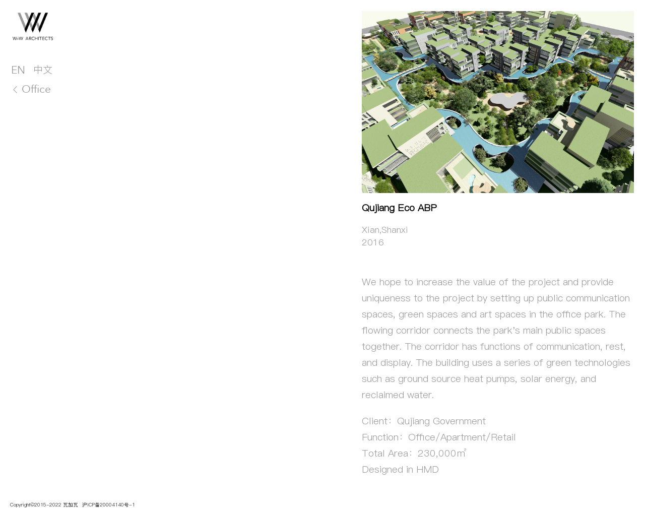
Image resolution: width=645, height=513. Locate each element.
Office (31, 89)
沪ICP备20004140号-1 (108, 504)
